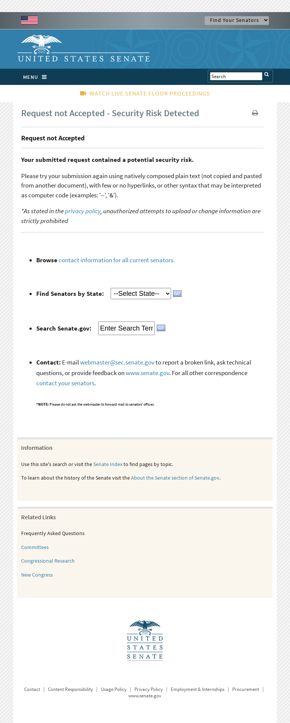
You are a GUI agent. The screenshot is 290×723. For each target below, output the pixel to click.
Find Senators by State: (70, 293)
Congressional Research (48, 560)
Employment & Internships (197, 689)
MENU (37, 77)
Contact (32, 689)
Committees (35, 547)
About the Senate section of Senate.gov (175, 477)
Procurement (245, 689)
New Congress (37, 574)
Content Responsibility (70, 689)
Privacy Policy (148, 689)
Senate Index (107, 464)
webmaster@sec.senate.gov (117, 362)
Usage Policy (113, 689)
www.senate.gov (147, 373)
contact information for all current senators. (117, 260)
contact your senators (65, 383)
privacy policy (82, 211)
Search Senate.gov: (63, 328)
